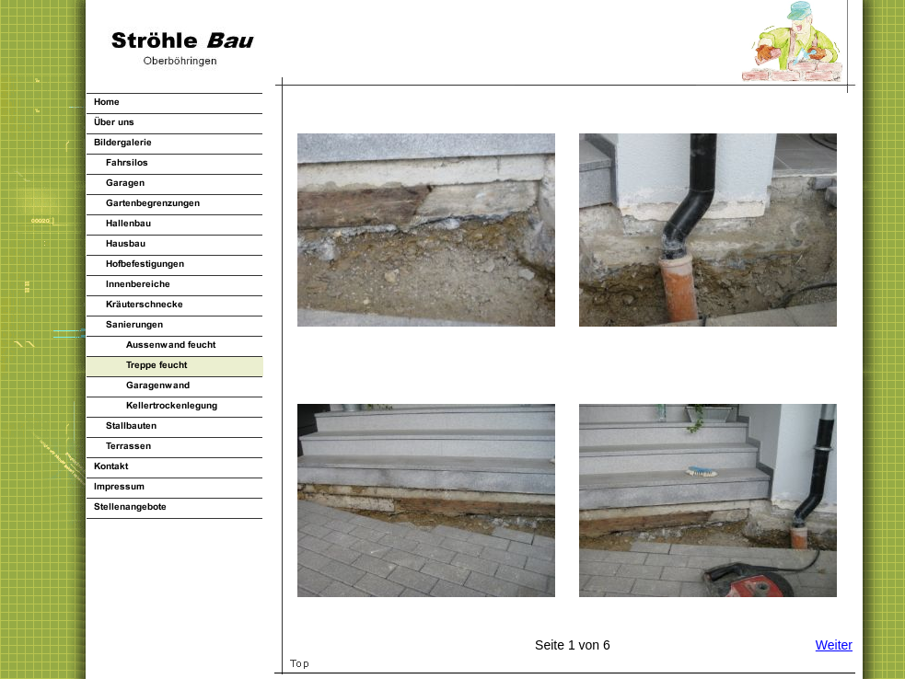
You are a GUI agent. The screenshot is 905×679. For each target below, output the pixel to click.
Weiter (834, 645)
